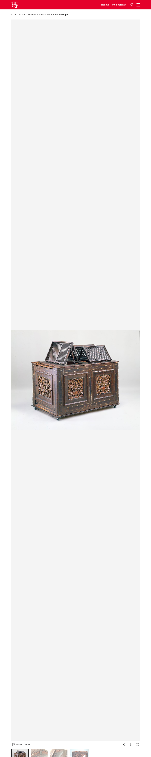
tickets (105, 4)
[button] (132, 5)
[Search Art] (44, 14)
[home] (12, 14)
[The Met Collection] (26, 14)
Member (116, 4)
